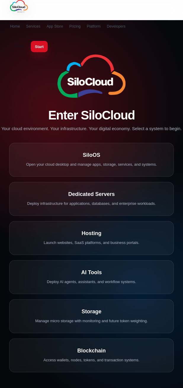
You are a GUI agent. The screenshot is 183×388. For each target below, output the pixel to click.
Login (19, 46)
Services (33, 26)
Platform (94, 26)
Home (15, 26)
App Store (54, 26)
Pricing (75, 26)
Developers (116, 26)
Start (39, 46)
